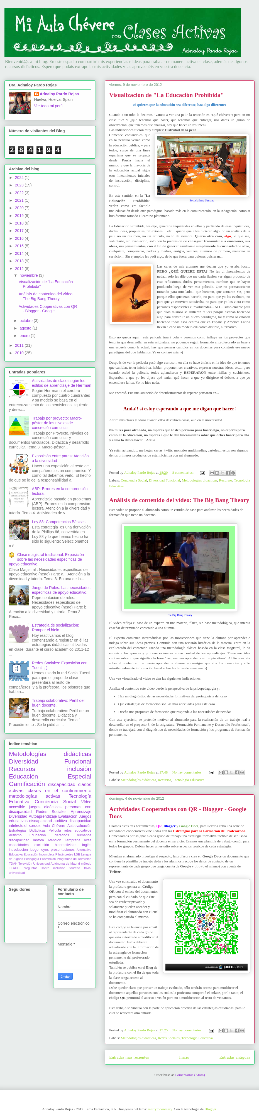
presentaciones (62, 850)
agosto (25, 328)
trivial (87, 868)
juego (34, 850)
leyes (45, 850)
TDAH (13, 863)
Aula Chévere (54, 826)
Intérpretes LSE (69, 854)
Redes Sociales (169, 1038)
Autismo (15, 835)
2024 (20, 177)
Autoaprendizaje (43, 816)
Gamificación (27, 783)
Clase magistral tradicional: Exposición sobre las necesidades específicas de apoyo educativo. (46, 559)
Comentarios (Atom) (190, 1075)
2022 (20, 193)
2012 (20, 268)
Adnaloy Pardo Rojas (59, 94)
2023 (20, 185)
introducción (18, 850)
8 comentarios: (183, 472)
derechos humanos (73, 835)
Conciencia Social (134, 480)
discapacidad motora (26, 840)
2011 (20, 345)
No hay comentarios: (187, 772)
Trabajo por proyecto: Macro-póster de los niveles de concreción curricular (57, 423)
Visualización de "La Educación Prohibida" (166, 94)
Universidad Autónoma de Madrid (56, 863)
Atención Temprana (64, 840)
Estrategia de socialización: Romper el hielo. (55, 627)
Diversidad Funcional (164, 480)
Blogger (210, 1109)
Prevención (48, 858)
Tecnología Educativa (188, 780)
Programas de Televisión (74, 858)
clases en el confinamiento (59, 790)
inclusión (79, 768)
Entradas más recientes (129, 1057)
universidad (17, 872)
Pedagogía (31, 858)
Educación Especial (50, 776)
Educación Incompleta (39, 854)
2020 (20, 208)
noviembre (29, 275)
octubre (26, 320)
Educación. (38, 835)
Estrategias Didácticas (27, 830)
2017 (20, 230)
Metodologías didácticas (199, 480)
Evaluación (67, 816)
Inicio (184, 1057)
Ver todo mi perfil (48, 106)
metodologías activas (34, 796)
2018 (20, 223)
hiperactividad (66, 845)
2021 (20, 200)
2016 (20, 238)
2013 (20, 261)
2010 (20, 353)
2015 (20, 246)
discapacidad (61, 784)
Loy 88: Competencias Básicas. (59, 522)
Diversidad (18, 816)
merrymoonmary (160, 1109)
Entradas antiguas (234, 1057)
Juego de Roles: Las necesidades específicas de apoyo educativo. (61, 590)
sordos (34, 825)
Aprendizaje (81, 811)
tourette (74, 868)
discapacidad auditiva (48, 821)
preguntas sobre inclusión (44, 868)
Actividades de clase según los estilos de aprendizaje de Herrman (61, 383)
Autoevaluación (79, 826)
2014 (20, 253)
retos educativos (77, 830)
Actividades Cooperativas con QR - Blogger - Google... (48, 308)
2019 (20, 215)
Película (54, 830)
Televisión (25, 863)
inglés (86, 845)
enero (25, 335)
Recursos (225, 480)
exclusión (41, 845)
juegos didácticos (45, 807)
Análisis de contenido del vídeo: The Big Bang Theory (179, 500)
